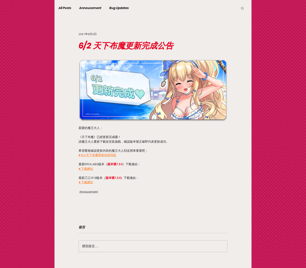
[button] (242, 8)
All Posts (65, 8)
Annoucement (90, 8)
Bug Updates (119, 8)
